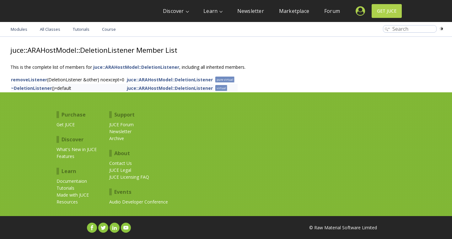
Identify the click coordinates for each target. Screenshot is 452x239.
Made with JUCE (72, 195)
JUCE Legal (120, 170)
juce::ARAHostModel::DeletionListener (136, 67)
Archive (116, 138)
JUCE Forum (121, 125)
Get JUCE (386, 11)
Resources (67, 202)
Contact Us (120, 163)
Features (65, 156)
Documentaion (71, 181)
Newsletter (250, 11)
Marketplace (294, 11)
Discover (173, 11)
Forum (332, 11)
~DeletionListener (31, 88)
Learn (210, 11)
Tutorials (65, 188)
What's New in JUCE (76, 149)
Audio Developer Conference (138, 202)
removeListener (29, 80)
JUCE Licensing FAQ (129, 177)
